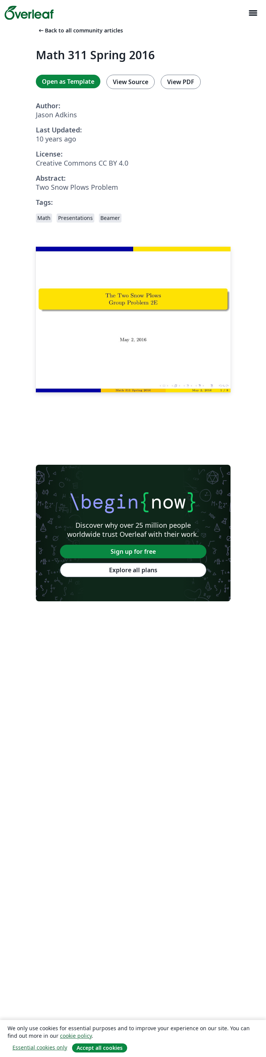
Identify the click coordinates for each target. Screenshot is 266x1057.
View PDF (180, 82)
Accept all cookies (100, 1047)
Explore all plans (133, 570)
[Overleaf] (29, 13)
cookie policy (76, 1035)
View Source (130, 82)
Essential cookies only (39, 1047)
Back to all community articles (80, 30)
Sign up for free (133, 551)
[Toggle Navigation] (252, 13)
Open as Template (68, 81)
